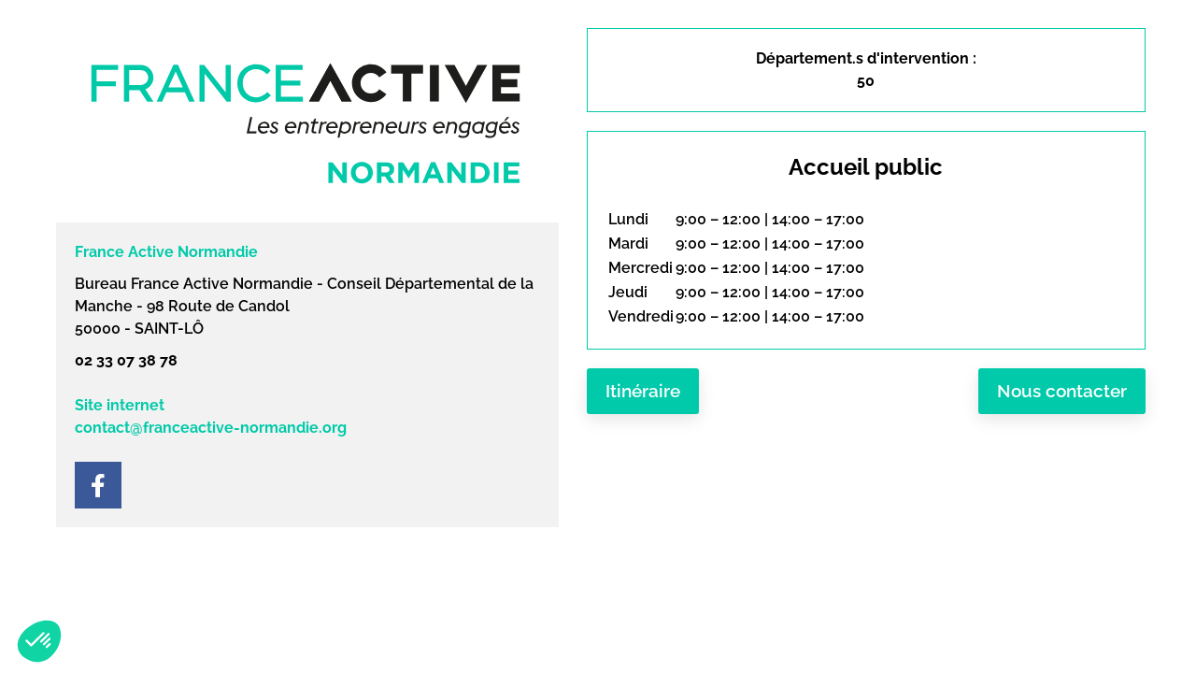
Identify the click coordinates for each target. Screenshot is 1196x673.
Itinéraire (642, 390)
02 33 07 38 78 (126, 360)
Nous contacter (1062, 390)
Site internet (119, 405)
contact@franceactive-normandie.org (211, 428)
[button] (39, 641)
